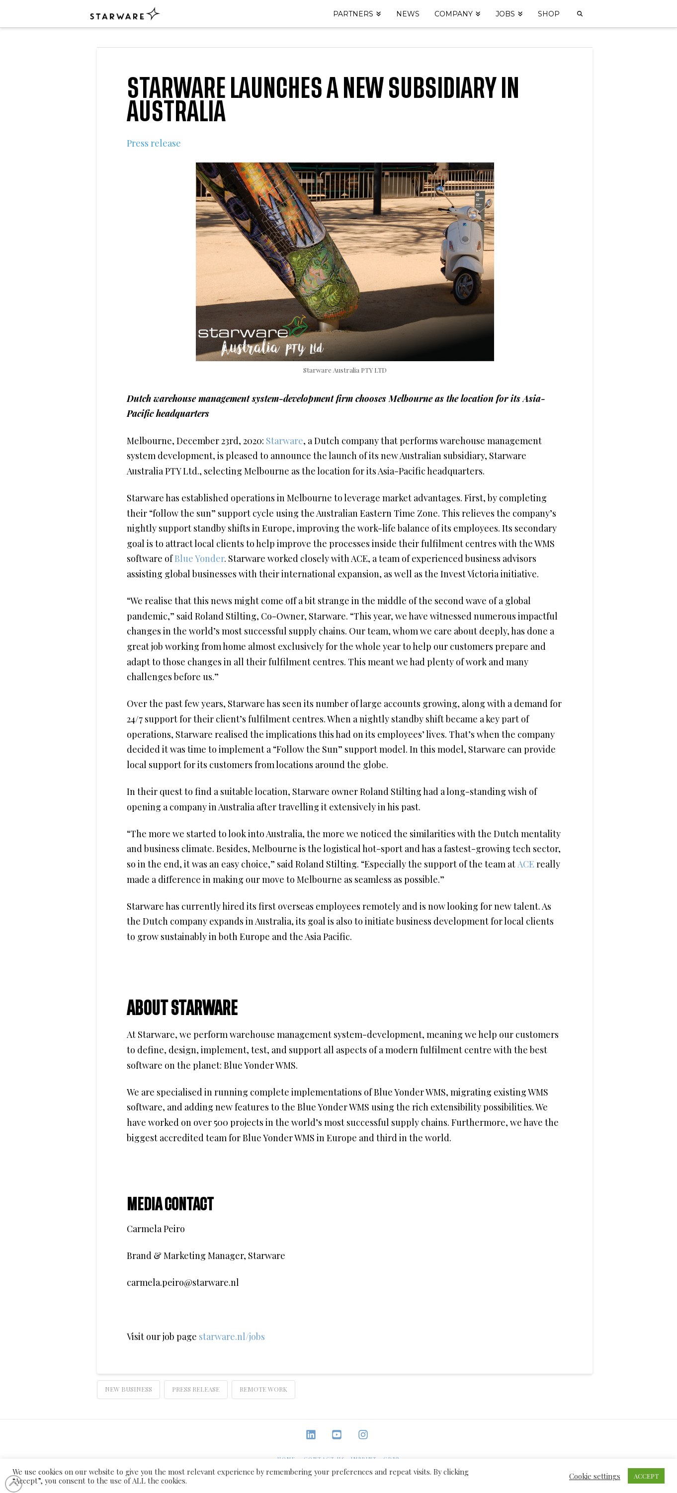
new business (128, 1389)
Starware (284, 441)
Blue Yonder (199, 558)
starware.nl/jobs (232, 1336)
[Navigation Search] (579, 13)
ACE (526, 864)
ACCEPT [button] (646, 1476)
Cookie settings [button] (594, 1476)
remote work (263, 1389)
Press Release (196, 1389)
